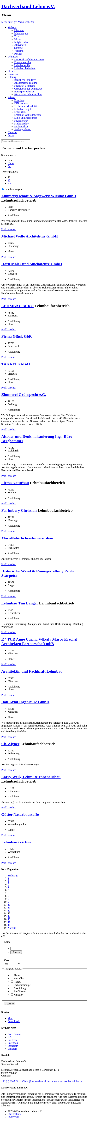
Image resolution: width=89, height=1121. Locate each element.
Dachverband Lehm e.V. (28, 6)
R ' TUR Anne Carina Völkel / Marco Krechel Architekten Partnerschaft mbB (39, 641)
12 (9, 910)
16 (9, 922)
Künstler (17, 994)
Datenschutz (14, 1114)
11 (9, 907)
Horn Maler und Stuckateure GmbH (31, 264)
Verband (12, 27)
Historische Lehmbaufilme (28, 94)
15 (9, 919)
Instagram (13, 1045)
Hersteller (17, 978)
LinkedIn (12, 1048)
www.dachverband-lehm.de (68, 1081)
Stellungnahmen (22, 129)
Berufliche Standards (25, 80)
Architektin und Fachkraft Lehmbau (32, 671)
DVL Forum (14, 1034)
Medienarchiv (21, 123)
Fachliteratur (21, 120)
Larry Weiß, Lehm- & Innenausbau (31, 777)
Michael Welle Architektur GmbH (29, 236)
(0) (13, 1081)
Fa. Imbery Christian (19, 510)
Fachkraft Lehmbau (24, 85)
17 (9, 925)
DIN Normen (21, 103)
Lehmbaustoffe (22, 65)
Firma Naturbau (15, 483)
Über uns (19, 30)
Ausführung (18, 991)
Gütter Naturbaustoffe (20, 814)
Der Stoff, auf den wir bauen (29, 59)
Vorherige (13, 875)
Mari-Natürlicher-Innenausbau (27, 538)
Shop (10, 1018)
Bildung (12, 77)
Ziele (17, 36)
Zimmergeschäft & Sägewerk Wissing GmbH (38, 196)
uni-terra (12, 1040)
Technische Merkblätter (26, 106)
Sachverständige (21, 985)
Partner (18, 53)
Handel (16, 981)
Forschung (19, 100)
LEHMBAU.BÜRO (17, 306)
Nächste (12, 928)
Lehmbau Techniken (25, 68)
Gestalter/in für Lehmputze (28, 88)
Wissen (11, 97)
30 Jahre (18, 39)
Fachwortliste (21, 126)
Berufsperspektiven (24, 91)
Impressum (13, 1116)
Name (11, 163)
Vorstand (19, 50)
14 (9, 916)
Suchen (16, 952)
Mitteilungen (21, 33)
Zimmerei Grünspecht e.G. (23, 394)
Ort (9, 166)
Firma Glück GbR (16, 336)
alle (10, 183)
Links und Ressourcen (25, 117)
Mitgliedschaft (21, 42)
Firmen (11, 71)
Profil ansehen (8, 229)
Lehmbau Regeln (23, 109)
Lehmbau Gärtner (16, 842)
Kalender (12, 132)
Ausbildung (18, 988)
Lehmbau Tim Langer (19, 603)
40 (9, 180)
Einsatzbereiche (22, 62)
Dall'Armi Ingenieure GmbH (25, 702)
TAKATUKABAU (16, 364)
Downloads (14, 1021)
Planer (15, 975)
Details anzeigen (12, 189)
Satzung (18, 47)
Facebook (13, 1043)
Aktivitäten (20, 45)
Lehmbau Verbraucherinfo (28, 114)
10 (9, 904)
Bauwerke (13, 74)
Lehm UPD (20, 112)
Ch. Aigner (10, 744)
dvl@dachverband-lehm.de (39, 1081)
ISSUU (11, 1037)
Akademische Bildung (25, 82)
